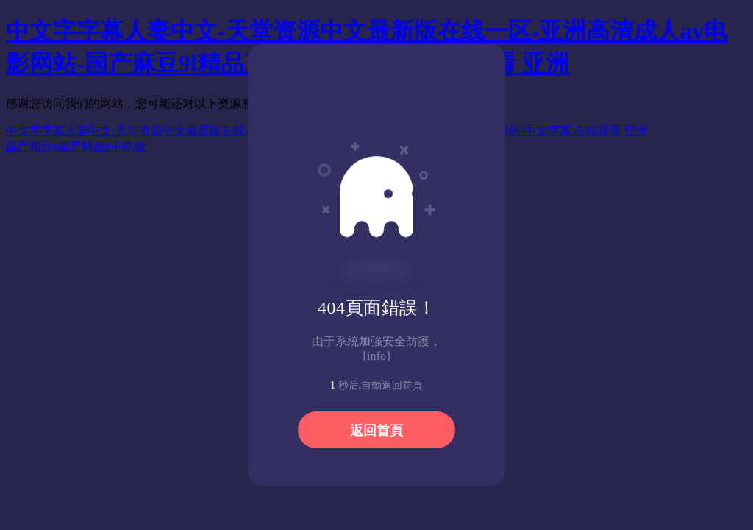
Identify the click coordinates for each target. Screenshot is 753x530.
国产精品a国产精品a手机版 (76, 146)
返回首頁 (376, 430)
